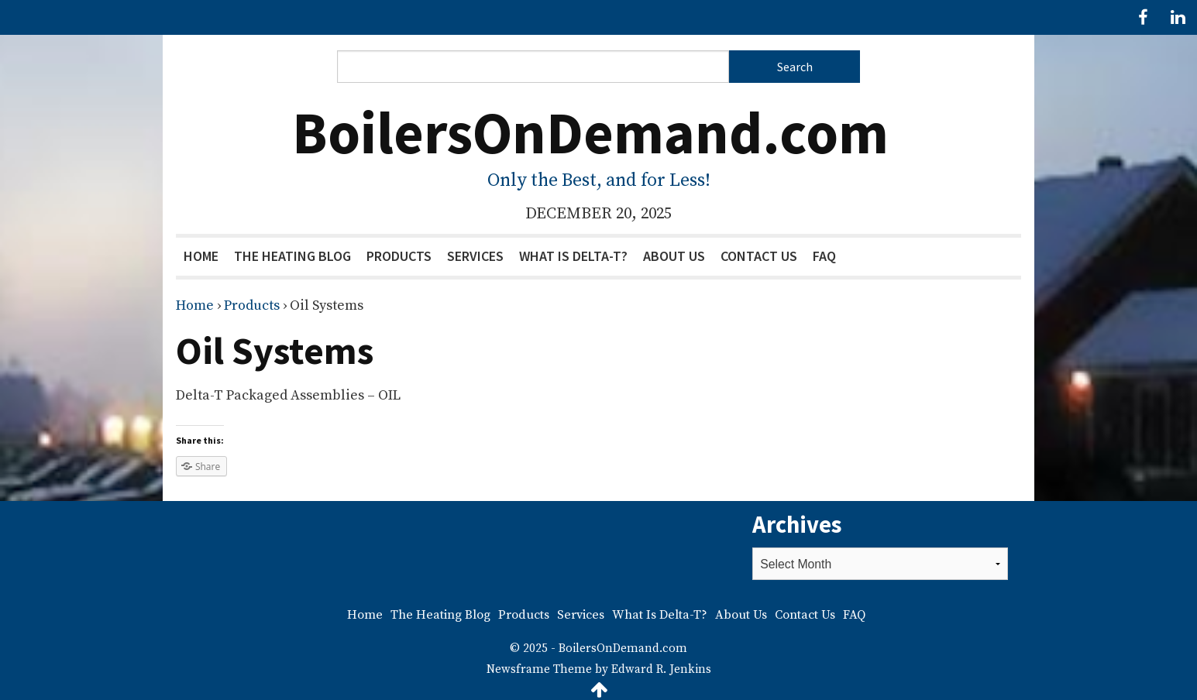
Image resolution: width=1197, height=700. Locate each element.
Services (475, 256)
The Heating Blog (292, 256)
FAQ (824, 256)
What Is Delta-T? (573, 256)
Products (399, 256)
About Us (674, 256)
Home (201, 256)
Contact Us (759, 256)
